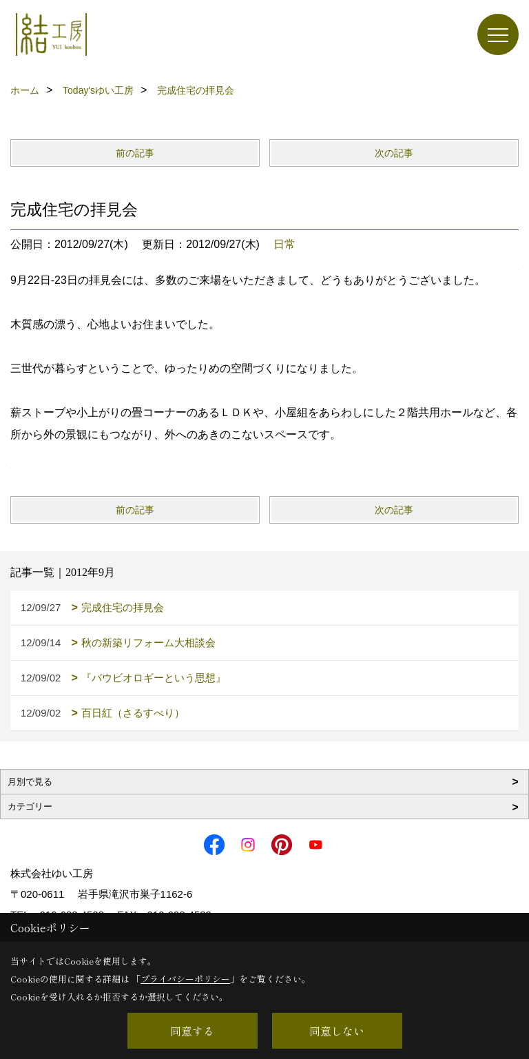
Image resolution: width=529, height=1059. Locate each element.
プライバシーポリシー (185, 978)
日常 (284, 244)
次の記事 (394, 152)
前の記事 (135, 152)
